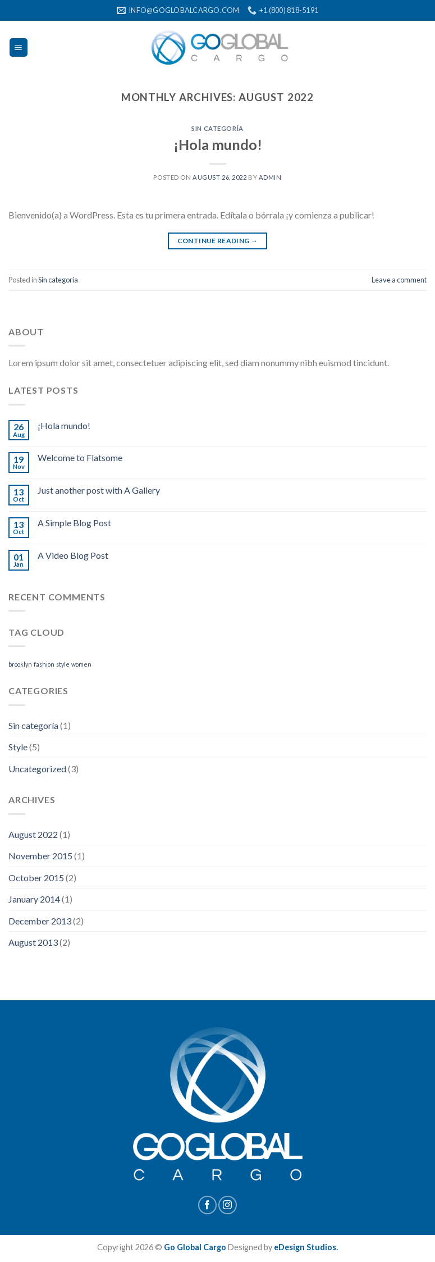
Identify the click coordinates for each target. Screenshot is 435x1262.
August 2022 (33, 834)
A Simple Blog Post (74, 522)
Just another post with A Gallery (99, 490)
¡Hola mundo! (217, 144)
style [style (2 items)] (63, 664)
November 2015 (40, 855)
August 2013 (33, 942)
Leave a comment (399, 279)
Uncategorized (37, 768)
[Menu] (19, 47)
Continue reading (217, 240)
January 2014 (34, 899)
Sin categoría (217, 128)
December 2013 (39, 920)
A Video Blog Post (73, 555)
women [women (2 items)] (81, 664)
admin (270, 177)
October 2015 (36, 877)
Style (18, 746)
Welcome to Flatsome (80, 457)
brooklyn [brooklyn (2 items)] (20, 664)
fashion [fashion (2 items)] (44, 664)
